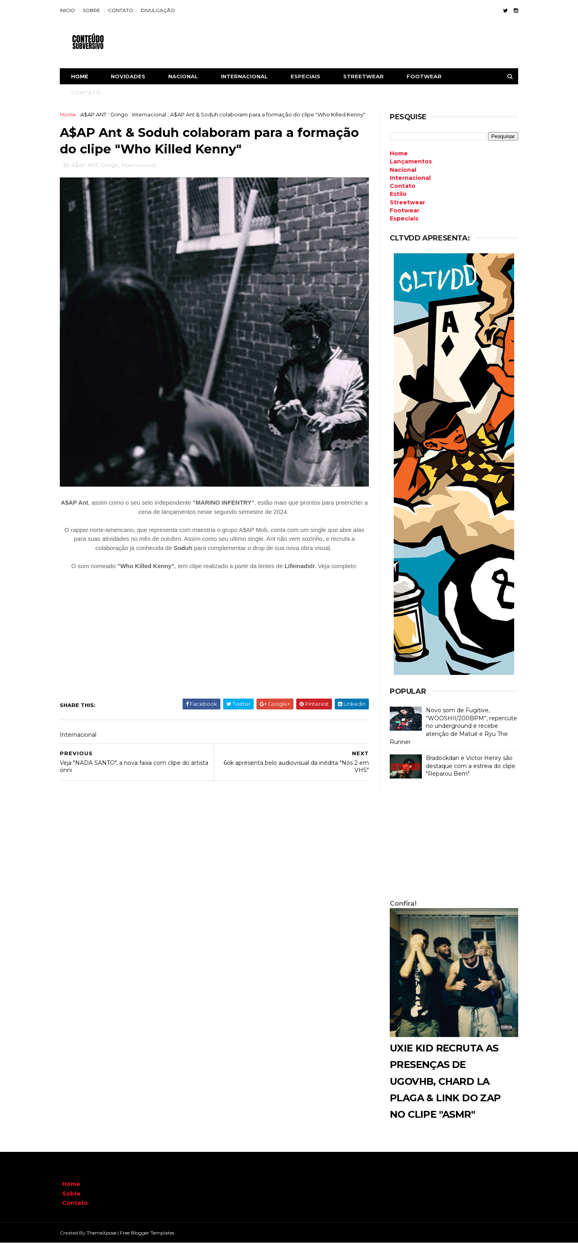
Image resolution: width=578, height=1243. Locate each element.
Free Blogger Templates (149, 1233)
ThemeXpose (104, 1233)
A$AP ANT (96, 114)
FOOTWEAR (426, 76)
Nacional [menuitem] (400, 169)
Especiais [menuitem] (401, 218)
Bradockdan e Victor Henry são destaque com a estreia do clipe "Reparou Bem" (468, 765)
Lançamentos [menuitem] (408, 161)
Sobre (71, 1193)
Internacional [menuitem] (407, 177)
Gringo (121, 114)
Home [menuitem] (396, 153)
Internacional (151, 114)
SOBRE (94, 10)
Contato (75, 1202)
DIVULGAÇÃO (160, 10)
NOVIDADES (130, 76)
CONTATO (123, 10)
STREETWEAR (366, 76)
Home (82, 76)
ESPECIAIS (308, 76)
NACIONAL (185, 76)
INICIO (69, 10)
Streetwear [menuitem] (405, 202)
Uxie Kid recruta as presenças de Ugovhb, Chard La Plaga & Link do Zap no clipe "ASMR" (443, 1081)
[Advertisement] (451, 841)
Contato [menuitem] (400, 186)
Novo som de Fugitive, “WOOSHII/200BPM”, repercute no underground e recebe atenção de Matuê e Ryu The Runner (451, 726)
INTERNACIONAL (246, 76)
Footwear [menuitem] (402, 210)
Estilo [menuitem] (395, 194)
